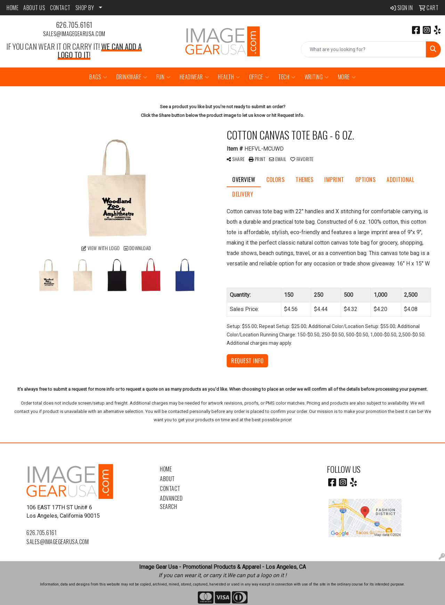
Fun (163, 77)
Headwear (194, 77)
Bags (98, 77)
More (347, 77)
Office (259, 77)
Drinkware (131, 77)
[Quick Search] (363, 49)
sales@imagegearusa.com (74, 34)
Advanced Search (171, 502)
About (167, 479)
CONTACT (60, 7)
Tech (287, 77)
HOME (12, 7)
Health (229, 77)
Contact (170, 488)
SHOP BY (84, 7)
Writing (317, 77)
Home (166, 469)
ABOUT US (34, 7)
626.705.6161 (74, 24)
